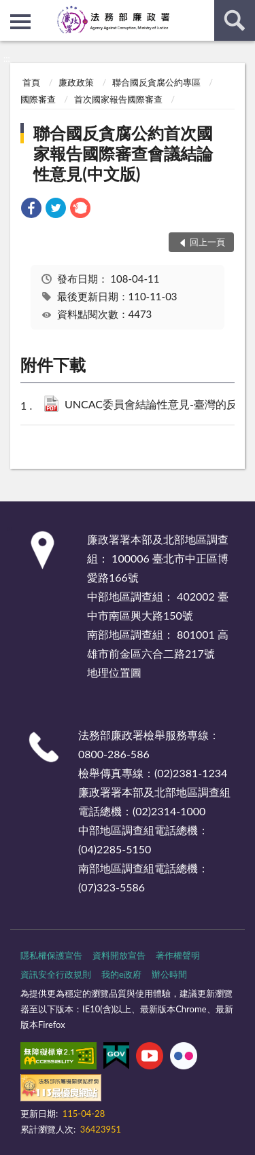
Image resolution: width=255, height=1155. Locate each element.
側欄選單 (20, 21)
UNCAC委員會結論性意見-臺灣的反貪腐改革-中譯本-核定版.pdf (156, 405)
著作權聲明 (178, 955)
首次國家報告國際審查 (118, 99)
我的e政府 (121, 974)
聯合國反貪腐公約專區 (156, 82)
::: (10, 10)
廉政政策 (76, 82)
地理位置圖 (114, 672)
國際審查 (38, 99)
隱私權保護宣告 (51, 955)
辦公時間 (169, 974)
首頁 (31, 82)
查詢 (234, 20)
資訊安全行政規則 (55, 974)
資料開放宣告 (119, 955)
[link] (31, 209)
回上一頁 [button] (207, 241)
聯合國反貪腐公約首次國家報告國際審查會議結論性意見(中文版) (123, 153)
